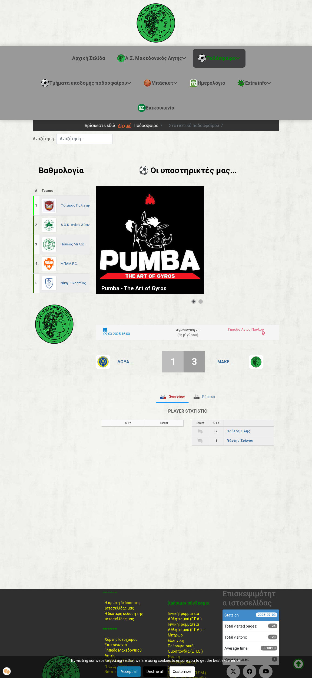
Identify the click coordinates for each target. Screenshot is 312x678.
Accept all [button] (129, 671)
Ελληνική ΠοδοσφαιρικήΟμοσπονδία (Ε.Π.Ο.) (185, 645)
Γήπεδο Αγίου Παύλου (246, 329)
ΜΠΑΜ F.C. (69, 264)
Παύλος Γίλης (238, 431)
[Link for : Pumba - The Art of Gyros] (150, 240)
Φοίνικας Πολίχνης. (76, 205)
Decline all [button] (155, 671)
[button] (7, 671)
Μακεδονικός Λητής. (225, 361)
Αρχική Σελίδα (88, 58)
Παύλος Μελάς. (73, 244)
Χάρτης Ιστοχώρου (121, 639)
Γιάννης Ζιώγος (240, 441)
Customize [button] (182, 671)
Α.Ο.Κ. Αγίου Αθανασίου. (80, 225)
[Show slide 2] (200, 301)
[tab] (172, 396)
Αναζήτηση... (44, 138)
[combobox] (84, 139)
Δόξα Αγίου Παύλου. (125, 361)
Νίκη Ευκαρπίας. (74, 283)
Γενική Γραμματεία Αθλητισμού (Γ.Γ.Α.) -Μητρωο (186, 629)
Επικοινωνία (116, 645)
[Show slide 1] (193, 301)
